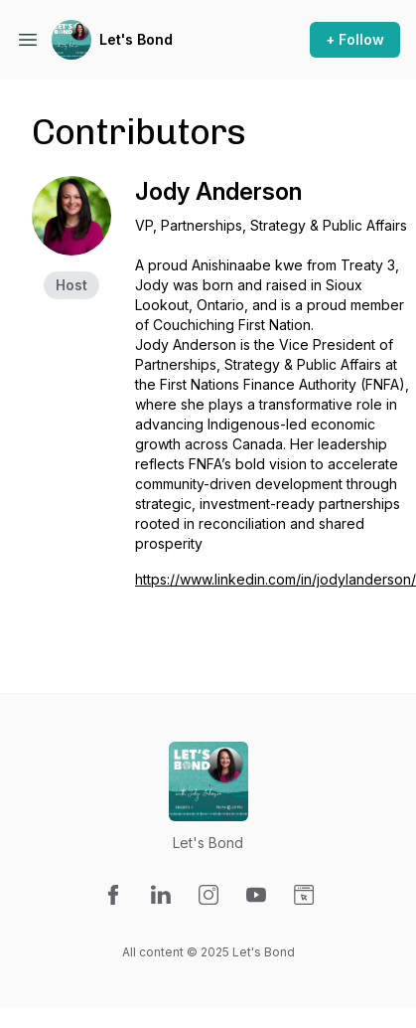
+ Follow (355, 39)
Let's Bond (136, 39)
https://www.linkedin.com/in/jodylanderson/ (275, 579)
